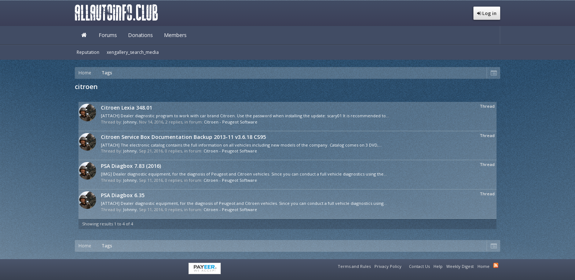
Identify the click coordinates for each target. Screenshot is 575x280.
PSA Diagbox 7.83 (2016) (131, 165)
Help (438, 266)
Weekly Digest (460, 266)
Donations (140, 35)
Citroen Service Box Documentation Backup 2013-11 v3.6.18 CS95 (183, 136)
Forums (108, 35)
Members (175, 35)
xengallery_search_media (133, 52)
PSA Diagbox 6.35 (122, 195)
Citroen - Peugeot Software (230, 122)
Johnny (130, 122)
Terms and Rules (354, 266)
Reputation (88, 52)
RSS (495, 265)
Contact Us (419, 266)
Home (84, 35)
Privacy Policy (388, 266)
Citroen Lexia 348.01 (126, 107)
